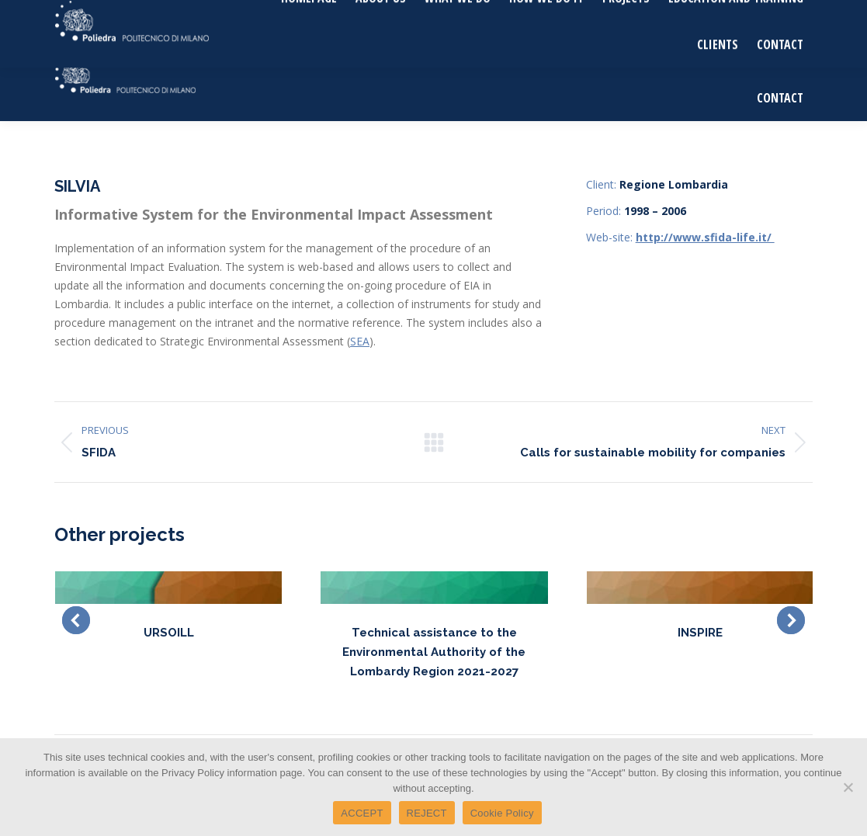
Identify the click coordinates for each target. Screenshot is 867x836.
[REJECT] (847, 787)
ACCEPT (362, 813)
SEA (359, 341)
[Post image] (168, 587)
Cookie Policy (502, 813)
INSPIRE (700, 633)
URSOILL (169, 633)
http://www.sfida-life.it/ (705, 237)
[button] (76, 620)
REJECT (427, 813)
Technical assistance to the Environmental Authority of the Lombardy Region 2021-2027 (433, 652)
